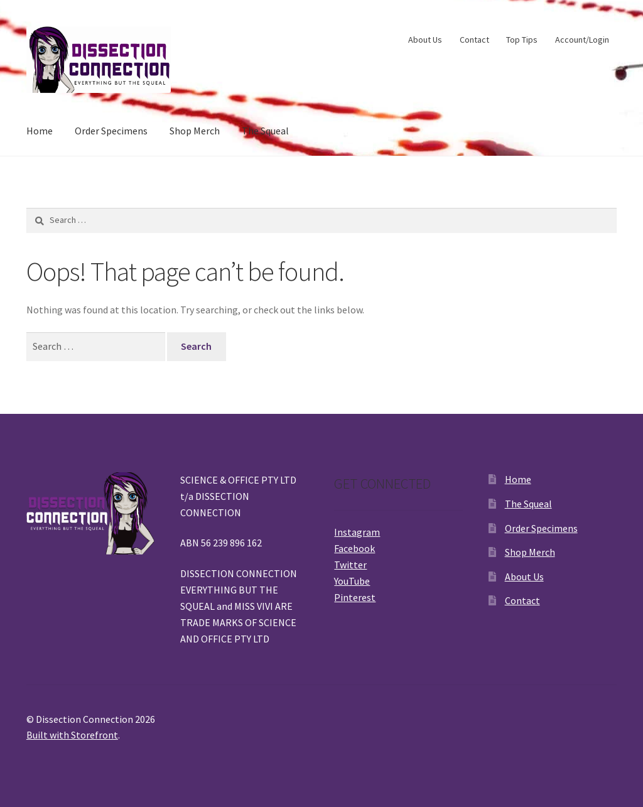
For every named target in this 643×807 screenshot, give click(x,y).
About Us (425, 39)
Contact (474, 39)
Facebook (354, 548)
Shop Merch (195, 130)
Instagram (357, 532)
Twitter (350, 564)
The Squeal (265, 130)
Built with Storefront (72, 734)
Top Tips (522, 39)
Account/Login (582, 39)
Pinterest (355, 597)
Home (39, 130)
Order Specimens (111, 130)
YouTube (352, 581)
